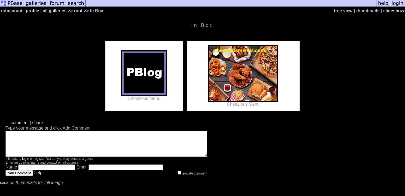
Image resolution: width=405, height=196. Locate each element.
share (37, 122)
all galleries (54, 10)
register (39, 164)
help (38, 177)
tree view (343, 10)
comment (20, 122)
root (78, 10)
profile (32, 10)
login (25, 164)
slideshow (393, 10)
